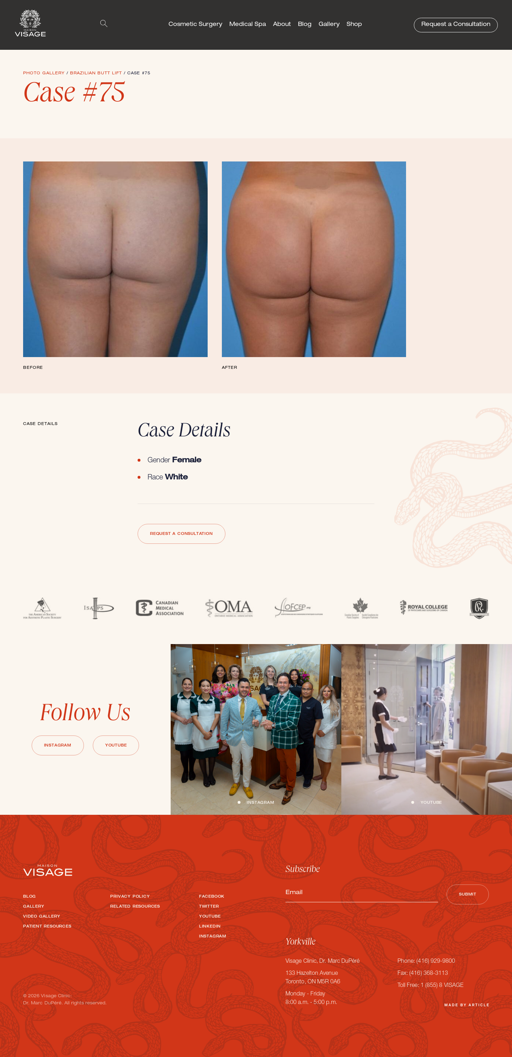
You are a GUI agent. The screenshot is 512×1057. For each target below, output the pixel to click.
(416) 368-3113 (428, 974)
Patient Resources (47, 927)
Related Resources (135, 907)
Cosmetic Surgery (195, 25)
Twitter (209, 907)
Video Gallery (41, 917)
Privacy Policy (130, 897)
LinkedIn (210, 927)
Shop (354, 25)
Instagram (57, 746)
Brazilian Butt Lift (96, 73)
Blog (304, 25)
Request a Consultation (455, 25)
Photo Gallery (44, 73)
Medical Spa (247, 25)
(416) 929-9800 (435, 962)
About (282, 25)
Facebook (211, 897)
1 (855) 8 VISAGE (442, 986)
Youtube (116, 746)
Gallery (329, 25)
